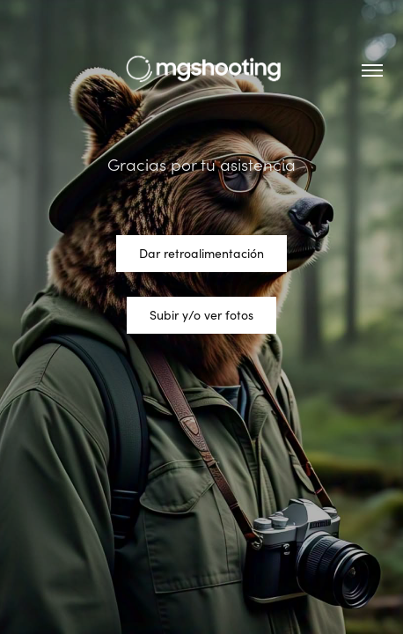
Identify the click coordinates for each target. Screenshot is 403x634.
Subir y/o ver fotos (201, 314)
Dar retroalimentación (201, 253)
